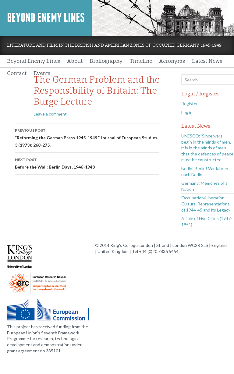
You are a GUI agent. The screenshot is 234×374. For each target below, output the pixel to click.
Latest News (207, 61)
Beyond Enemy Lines (46, 18)
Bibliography (106, 61)
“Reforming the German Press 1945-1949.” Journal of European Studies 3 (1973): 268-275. (87, 137)
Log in (187, 112)
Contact (17, 73)
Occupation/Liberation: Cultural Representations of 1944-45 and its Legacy (205, 203)
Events (42, 73)
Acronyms (172, 61)
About (75, 61)
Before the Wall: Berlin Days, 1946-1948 (87, 162)
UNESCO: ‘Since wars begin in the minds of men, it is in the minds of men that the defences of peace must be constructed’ (207, 147)
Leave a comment (50, 113)
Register (189, 103)
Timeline (140, 61)
